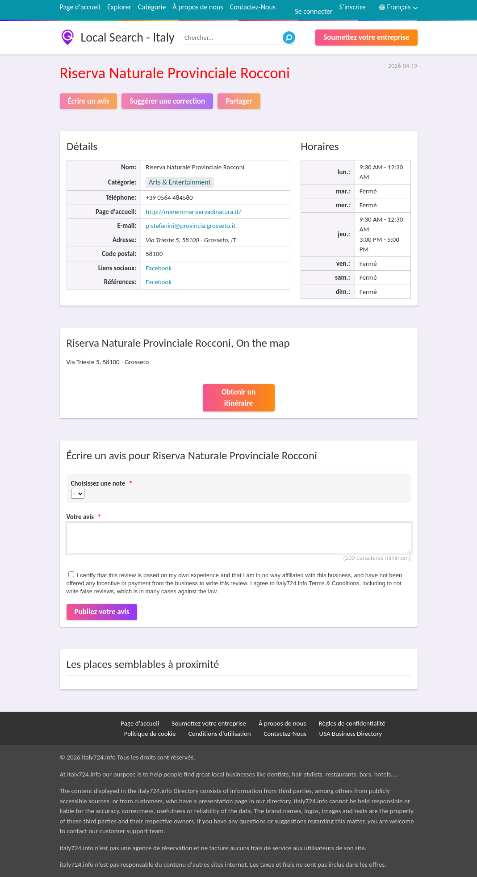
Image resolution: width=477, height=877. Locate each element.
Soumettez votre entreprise (366, 37)
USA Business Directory (350, 734)
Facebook (159, 268)
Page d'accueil (80, 7)
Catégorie (152, 7)
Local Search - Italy (128, 37)
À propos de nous (197, 7)
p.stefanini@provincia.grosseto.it (190, 226)
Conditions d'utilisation (219, 734)
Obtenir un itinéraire (238, 397)
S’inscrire (352, 7)
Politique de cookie (150, 734)
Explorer (119, 7)
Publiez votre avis (102, 612)
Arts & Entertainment (180, 182)
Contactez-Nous (253, 7)
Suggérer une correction (167, 101)
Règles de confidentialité (352, 723)
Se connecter (313, 11)
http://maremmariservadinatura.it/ (193, 212)
